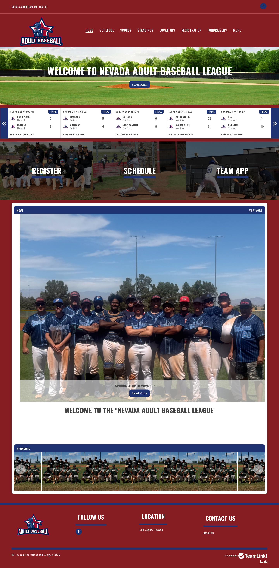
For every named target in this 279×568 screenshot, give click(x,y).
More (237, 30)
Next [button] (275, 123)
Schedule (107, 30)
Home (89, 30)
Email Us (208, 532)
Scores (125, 30)
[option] (34, 123)
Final (53, 111)
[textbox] (139, 423)
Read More (139, 393)
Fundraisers (217, 30)
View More (255, 210)
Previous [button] (4, 123)
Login (263, 561)
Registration (191, 30)
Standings (145, 30)
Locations (167, 30)
